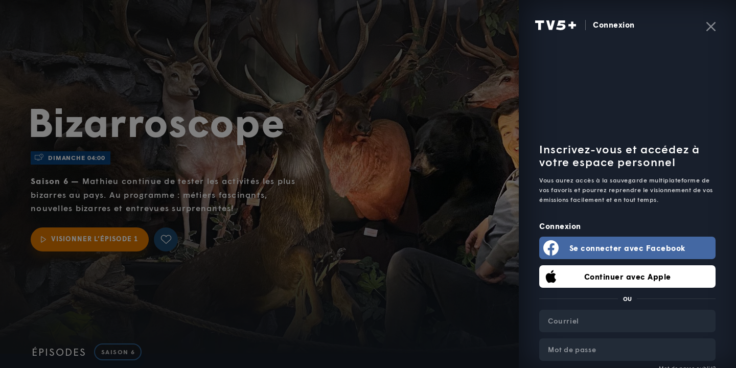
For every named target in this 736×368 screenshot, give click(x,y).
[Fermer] (711, 26)
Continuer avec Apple (627, 276)
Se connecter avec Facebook (627, 247)
